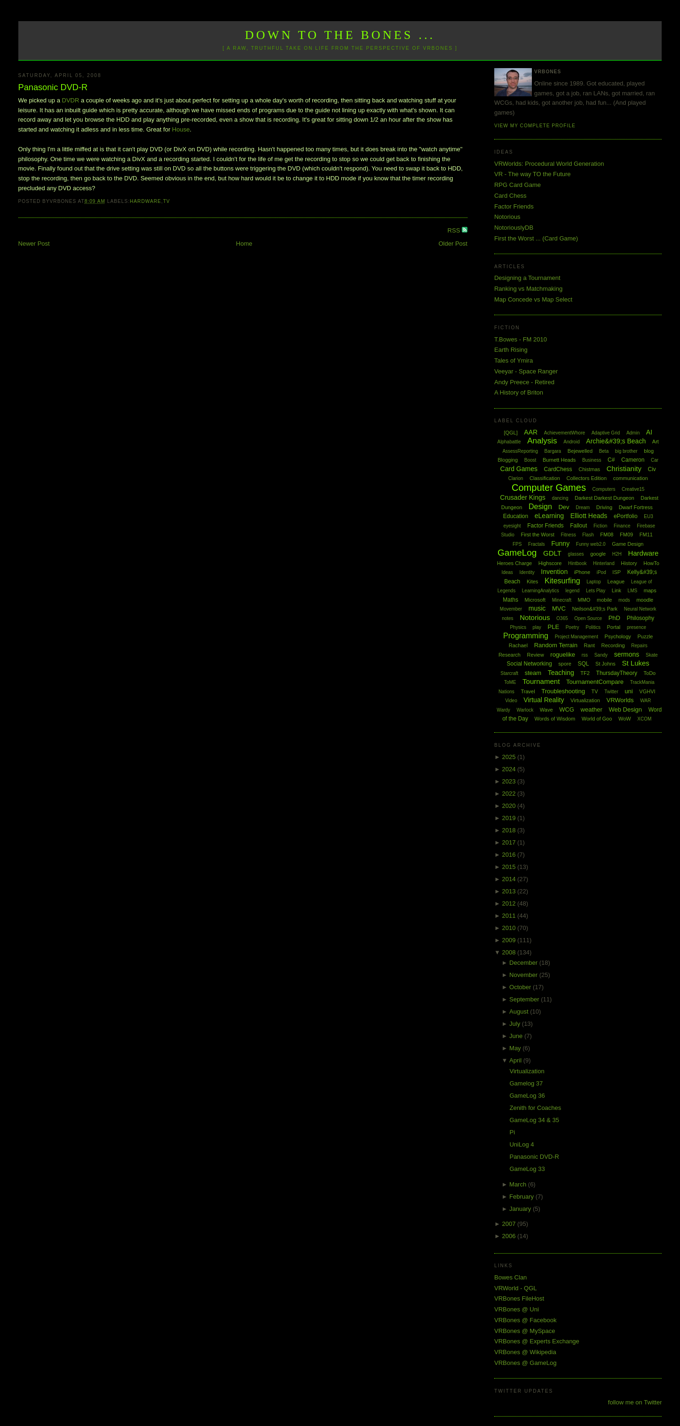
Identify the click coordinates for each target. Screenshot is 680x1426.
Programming (525, 636)
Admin (633, 432)
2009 (509, 940)
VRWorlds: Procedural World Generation (549, 163)
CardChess (558, 469)
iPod (601, 572)
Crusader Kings (523, 497)
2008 (509, 952)
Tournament (541, 681)
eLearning (549, 515)
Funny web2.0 (591, 544)
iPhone (582, 572)
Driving (604, 507)
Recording (613, 645)
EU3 (648, 516)
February (522, 1196)
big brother (626, 451)
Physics (518, 627)
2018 (509, 830)
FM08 (606, 534)
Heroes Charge (514, 563)
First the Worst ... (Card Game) (536, 238)
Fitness (568, 534)
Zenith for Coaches (535, 1107)
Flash (587, 534)
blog (649, 451)
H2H (617, 554)
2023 (509, 781)
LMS (633, 590)
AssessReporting (520, 451)
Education (515, 516)
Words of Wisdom (555, 718)
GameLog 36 (527, 1095)
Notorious (507, 216)
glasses (576, 554)
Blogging (508, 460)
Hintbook (577, 563)
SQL (583, 663)
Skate (652, 655)
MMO (584, 600)
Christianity (624, 469)
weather (591, 709)
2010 (509, 927)
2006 (509, 1236)
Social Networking (529, 663)
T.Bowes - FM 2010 (520, 339)
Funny (560, 543)
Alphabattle (509, 441)
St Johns (605, 663)
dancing (560, 498)
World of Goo (597, 718)
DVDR (70, 100)
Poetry (572, 627)
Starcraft (509, 673)
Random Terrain (555, 645)
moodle (644, 600)
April (516, 1060)
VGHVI (647, 691)
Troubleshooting (563, 691)
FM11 (646, 534)
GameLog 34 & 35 (534, 1120)
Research (509, 655)
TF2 (585, 673)
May (515, 1048)
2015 (509, 866)
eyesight (512, 525)
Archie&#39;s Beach (616, 441)
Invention (554, 571)
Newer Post (34, 243)
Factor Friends (514, 206)
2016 (509, 854)
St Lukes (635, 663)
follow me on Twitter (635, 1402)
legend (572, 590)
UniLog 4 (521, 1144)
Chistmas (589, 469)
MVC (559, 608)
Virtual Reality (543, 700)
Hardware (145, 201)
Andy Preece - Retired (524, 382)
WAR (645, 700)
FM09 (626, 534)
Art (655, 441)
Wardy (503, 710)
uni (629, 691)
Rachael (518, 645)
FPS (517, 544)
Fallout (578, 525)
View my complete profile (535, 125)
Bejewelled (580, 451)
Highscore (550, 563)
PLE (553, 626)
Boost (530, 460)
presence (636, 627)
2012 (509, 903)
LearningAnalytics (540, 590)
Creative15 (633, 489)
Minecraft (561, 600)
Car (654, 460)
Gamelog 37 (526, 1083)
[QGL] (510, 432)
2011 (509, 915)
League (616, 581)
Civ (652, 469)
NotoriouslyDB (513, 227)
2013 (509, 891)
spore (564, 663)
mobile (604, 600)
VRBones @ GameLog (525, 1362)
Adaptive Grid (606, 432)
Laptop (593, 581)
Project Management (576, 636)
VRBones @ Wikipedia (525, 1352)
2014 (509, 879)
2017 (509, 842)
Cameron (632, 460)
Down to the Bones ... (340, 35)
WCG (566, 709)
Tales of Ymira (513, 360)
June (516, 1035)
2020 (509, 805)
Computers (604, 489)
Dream (583, 507)
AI (649, 432)
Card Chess (510, 195)
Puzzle (645, 636)
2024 (509, 769)
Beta (604, 451)
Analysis (542, 440)
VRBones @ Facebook (525, 1320)
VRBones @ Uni (516, 1309)
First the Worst (537, 534)
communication (630, 478)
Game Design (627, 544)
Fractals (536, 544)
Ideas (507, 572)
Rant (589, 645)
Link (616, 590)
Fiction (600, 525)
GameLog (517, 553)
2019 (509, 818)
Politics (593, 627)
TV (166, 201)
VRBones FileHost (519, 1298)
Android (571, 441)
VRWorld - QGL (515, 1288)
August (519, 1011)
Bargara (553, 451)
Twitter (611, 691)
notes (507, 618)
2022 (509, 793)
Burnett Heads (559, 460)
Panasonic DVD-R (53, 87)
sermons (627, 654)
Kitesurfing (562, 581)
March (518, 1184)
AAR (531, 432)
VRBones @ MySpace (524, 1330)
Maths (510, 600)
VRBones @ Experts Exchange (536, 1341)
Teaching (561, 672)
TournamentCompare (595, 681)
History (629, 563)
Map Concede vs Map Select (533, 299)
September (525, 999)
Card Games (519, 469)
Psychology (618, 636)
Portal (614, 627)
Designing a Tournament (527, 277)
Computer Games (549, 487)
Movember (511, 609)
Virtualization (585, 700)
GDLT (552, 553)
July (515, 1023)
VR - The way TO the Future (532, 174)
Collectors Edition (587, 478)
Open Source (588, 618)
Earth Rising (511, 349)
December (524, 962)
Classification (545, 478)
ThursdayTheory (616, 673)
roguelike (562, 654)
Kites (532, 581)
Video (511, 700)
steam (533, 672)
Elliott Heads (589, 515)
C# (611, 460)
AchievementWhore (564, 432)
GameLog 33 (527, 1168)
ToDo (650, 673)
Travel (528, 691)
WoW (624, 718)
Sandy (601, 655)
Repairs (639, 645)
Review (535, 655)
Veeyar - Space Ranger (526, 371)
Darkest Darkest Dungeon (604, 498)
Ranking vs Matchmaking (528, 288)
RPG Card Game (517, 184)
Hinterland (604, 563)
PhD (614, 617)
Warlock (524, 710)
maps (650, 590)
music (537, 608)
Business (591, 460)
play (537, 627)
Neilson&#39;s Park (594, 609)
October (521, 987)
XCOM (644, 718)
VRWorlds (620, 700)
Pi (512, 1132)
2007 (509, 1223)
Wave (546, 710)
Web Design (625, 709)
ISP (616, 572)
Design (540, 507)
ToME (510, 682)
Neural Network (640, 609)
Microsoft (535, 600)
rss (585, 655)
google (598, 554)
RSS (455, 230)
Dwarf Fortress (636, 507)
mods (624, 600)
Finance (622, 525)
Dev (563, 507)
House (181, 129)
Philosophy (641, 618)
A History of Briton (518, 392)
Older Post (453, 243)
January (521, 1208)
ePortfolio (626, 516)
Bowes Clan (510, 1277)
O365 (562, 618)
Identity (526, 572)
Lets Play (595, 590)
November (524, 974)
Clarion (515, 478)
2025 (509, 756)
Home (244, 243)
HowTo (651, 563)
